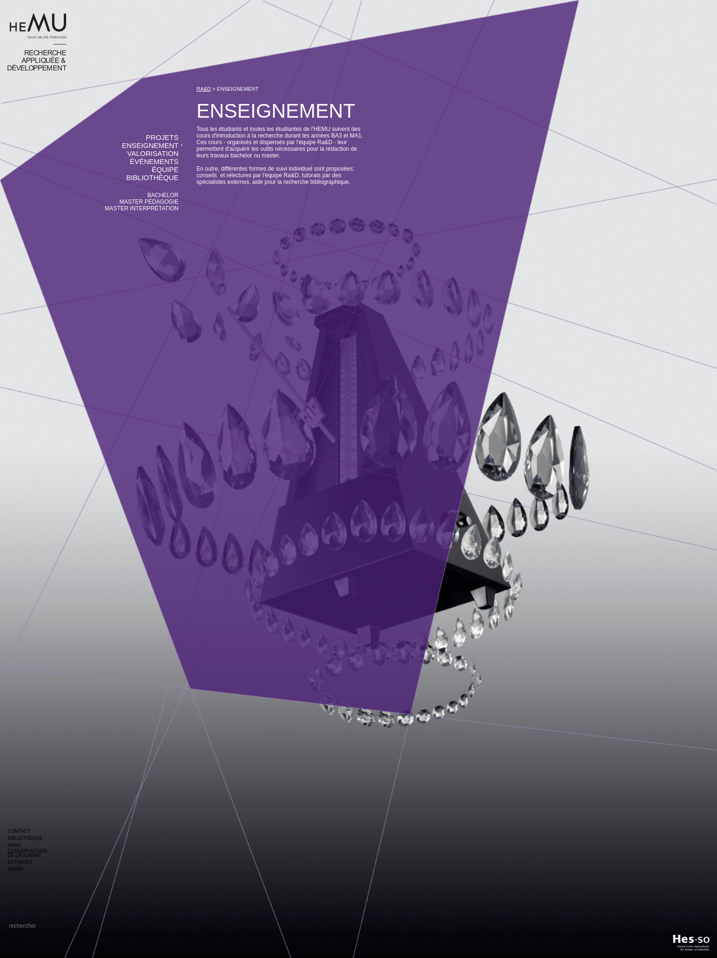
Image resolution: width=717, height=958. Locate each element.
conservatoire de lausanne (28, 853)
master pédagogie (149, 202)
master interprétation (142, 208)
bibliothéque (25, 838)
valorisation (153, 153)
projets (162, 137)
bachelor (163, 195)
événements (154, 161)
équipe (165, 169)
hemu (14, 845)
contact (19, 831)
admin (15, 869)
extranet (20, 862)
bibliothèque (152, 177)
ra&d (203, 89)
